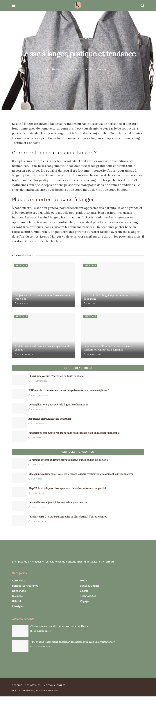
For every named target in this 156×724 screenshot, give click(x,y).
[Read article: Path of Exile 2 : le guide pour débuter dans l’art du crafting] (112, 284)
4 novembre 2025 (38, 395)
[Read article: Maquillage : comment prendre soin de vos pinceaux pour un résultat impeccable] (19, 436)
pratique (45, 180)
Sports (84, 590)
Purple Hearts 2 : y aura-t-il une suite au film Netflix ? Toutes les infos (67, 516)
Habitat (16, 601)
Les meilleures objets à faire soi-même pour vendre (57, 502)
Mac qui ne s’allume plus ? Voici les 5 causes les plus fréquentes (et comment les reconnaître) (80, 474)
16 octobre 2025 (38, 437)
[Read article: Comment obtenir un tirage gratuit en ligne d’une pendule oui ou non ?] (19, 463)
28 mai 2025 (21, 303)
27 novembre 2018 (76, 69)
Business (17, 595)
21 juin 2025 (35, 479)
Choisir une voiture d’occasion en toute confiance (57, 376)
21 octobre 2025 (37, 423)
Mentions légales (54, 685)
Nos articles (33, 685)
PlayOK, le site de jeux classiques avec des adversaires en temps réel (67, 488)
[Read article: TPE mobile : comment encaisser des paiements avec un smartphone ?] (19, 394)
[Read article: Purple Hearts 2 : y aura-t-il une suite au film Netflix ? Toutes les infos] (19, 520)
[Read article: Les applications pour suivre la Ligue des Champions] (19, 408)
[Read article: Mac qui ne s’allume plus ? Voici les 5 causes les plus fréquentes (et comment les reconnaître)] (19, 478)
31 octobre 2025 (37, 409)
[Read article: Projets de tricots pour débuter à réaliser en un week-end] (43, 284)
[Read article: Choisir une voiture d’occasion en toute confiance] (19, 380)
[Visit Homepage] (78, 5)
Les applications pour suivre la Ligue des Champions (58, 404)
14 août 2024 (36, 493)
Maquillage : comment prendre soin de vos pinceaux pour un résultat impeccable (73, 432)
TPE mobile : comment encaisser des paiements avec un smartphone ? (68, 390)
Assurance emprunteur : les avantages (49, 418)
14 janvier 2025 (92, 354)
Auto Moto (18, 580)
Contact (17, 685)
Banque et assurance (25, 585)
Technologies (88, 595)
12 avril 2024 (36, 464)
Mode (83, 580)
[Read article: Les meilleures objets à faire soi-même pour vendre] (19, 506)
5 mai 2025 (90, 303)
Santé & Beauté (89, 585)
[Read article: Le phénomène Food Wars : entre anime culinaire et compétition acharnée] (112, 335)
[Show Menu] (13, 5)
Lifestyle (101, 69)
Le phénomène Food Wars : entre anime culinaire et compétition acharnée (107, 348)
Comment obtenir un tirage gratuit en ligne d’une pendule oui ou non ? (68, 459)
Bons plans (19, 590)
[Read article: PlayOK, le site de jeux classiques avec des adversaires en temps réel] (19, 492)
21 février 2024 (37, 521)
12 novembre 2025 (38, 381)
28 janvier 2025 (24, 354)
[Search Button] (142, 5)
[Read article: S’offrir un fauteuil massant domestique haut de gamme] (43, 335)
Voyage (84, 601)
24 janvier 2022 (37, 507)
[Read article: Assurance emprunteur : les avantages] (19, 422)
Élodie (55, 69)
